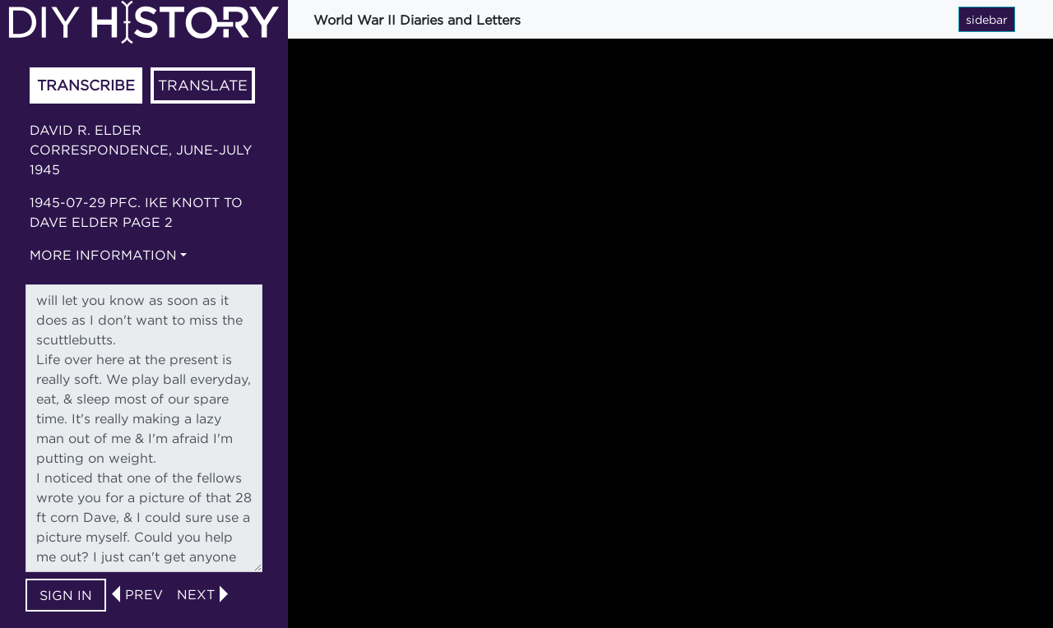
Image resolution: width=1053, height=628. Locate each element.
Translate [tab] (203, 85)
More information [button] (103, 254)
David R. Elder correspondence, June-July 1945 (141, 149)
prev (144, 594)
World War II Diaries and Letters (417, 19)
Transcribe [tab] (86, 85)
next (196, 594)
